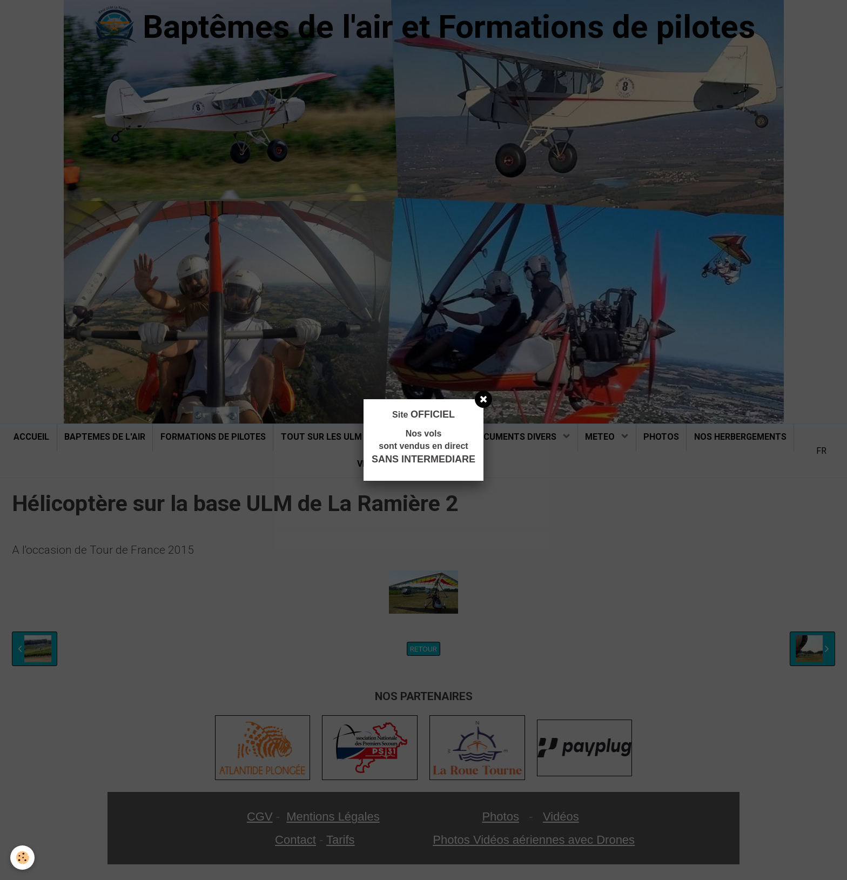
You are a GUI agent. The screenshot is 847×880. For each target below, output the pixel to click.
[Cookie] (23, 857)
